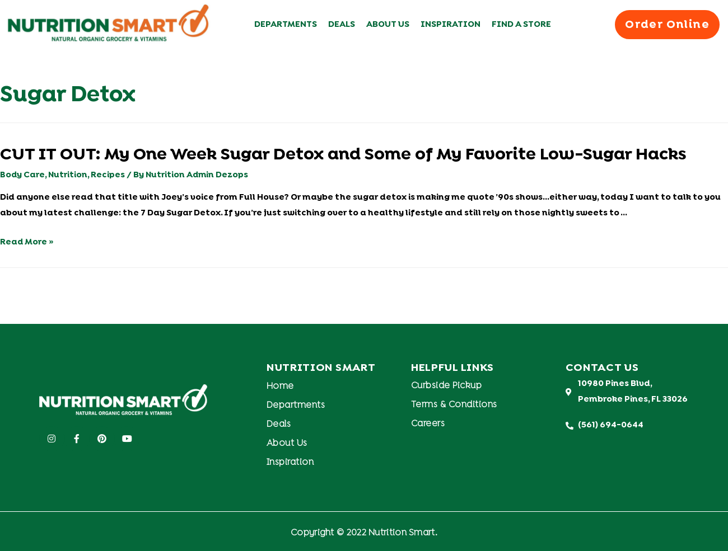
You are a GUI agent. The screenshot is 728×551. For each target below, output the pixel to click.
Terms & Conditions (454, 405)
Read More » (27, 242)
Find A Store (521, 25)
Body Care (22, 175)
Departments (285, 25)
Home (280, 386)
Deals (341, 25)
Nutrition (68, 175)
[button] (667, 24)
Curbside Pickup (446, 386)
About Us (387, 25)
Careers (428, 424)
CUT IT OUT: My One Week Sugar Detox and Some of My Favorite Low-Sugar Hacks (343, 155)
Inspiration (450, 25)
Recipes (109, 175)
